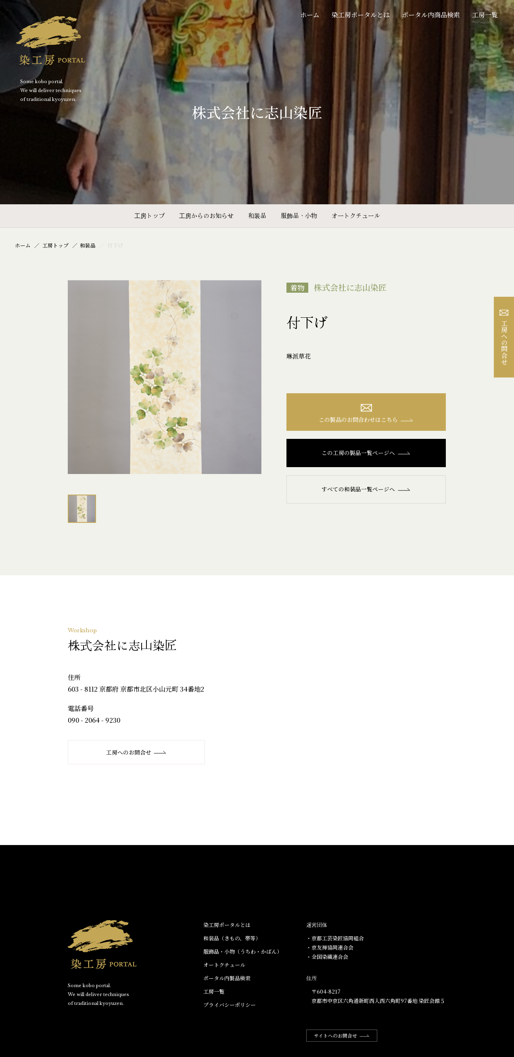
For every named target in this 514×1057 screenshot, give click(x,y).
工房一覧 (485, 14)
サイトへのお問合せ (342, 1035)
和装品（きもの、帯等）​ (232, 938)
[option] (164, 377)
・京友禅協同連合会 (329, 948)
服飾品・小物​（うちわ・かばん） (242, 952)
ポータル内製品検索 (227, 978)
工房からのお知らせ (206, 215)
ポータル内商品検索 (431, 14)
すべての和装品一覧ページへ (366, 489)
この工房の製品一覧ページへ (366, 453)
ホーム (310, 14)
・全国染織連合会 (327, 957)
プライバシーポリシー (229, 1005)
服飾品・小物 (299, 215)
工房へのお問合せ (136, 752)
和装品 (257, 215)
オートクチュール (356, 215)
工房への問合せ (504, 337)
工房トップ (149, 215)
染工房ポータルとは (361, 14)
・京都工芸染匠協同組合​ (335, 938)
